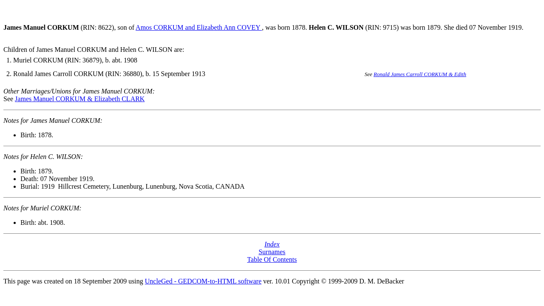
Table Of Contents (272, 259)
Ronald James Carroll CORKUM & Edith (420, 74)
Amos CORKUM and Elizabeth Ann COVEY (199, 27)
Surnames (271, 251)
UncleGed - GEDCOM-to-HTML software (203, 281)
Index (272, 244)
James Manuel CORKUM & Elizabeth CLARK (79, 98)
